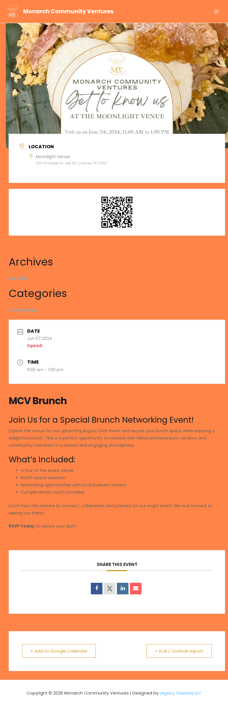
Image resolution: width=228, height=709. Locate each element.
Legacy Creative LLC (180, 693)
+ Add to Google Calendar (58, 651)
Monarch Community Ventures (68, 11)
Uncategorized (23, 310)
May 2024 (18, 278)
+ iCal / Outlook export (179, 651)
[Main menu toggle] (216, 11)
